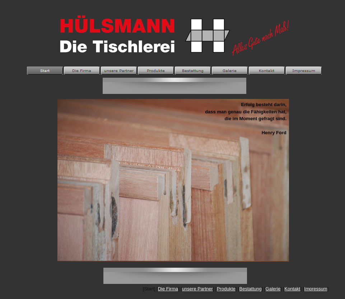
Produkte (226, 288)
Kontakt (292, 288)
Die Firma (168, 288)
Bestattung (250, 288)
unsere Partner (197, 288)
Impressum (315, 288)
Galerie (273, 288)
